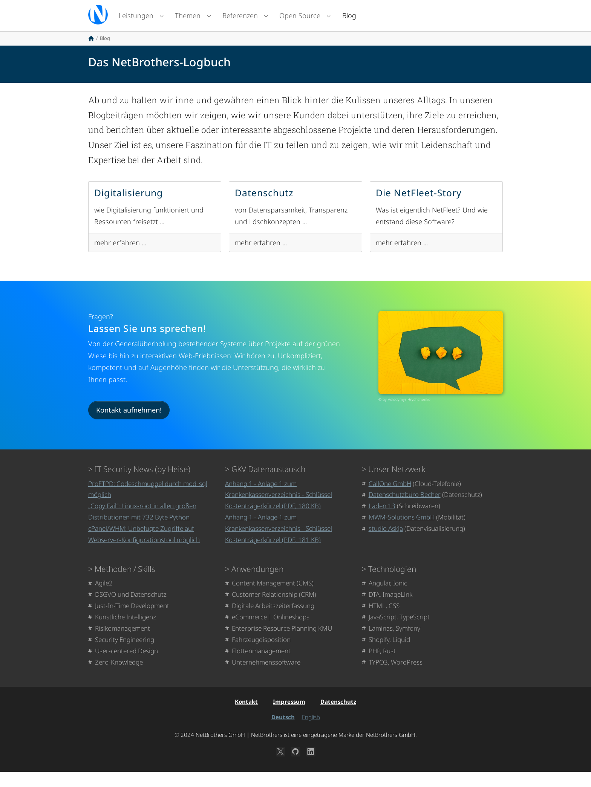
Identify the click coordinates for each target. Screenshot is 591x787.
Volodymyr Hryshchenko (409, 414)
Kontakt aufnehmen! (129, 424)
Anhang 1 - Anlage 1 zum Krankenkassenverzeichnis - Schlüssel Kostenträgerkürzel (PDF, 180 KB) (278, 510)
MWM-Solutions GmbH (402, 532)
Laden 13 (382, 521)
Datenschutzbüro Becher (405, 509)
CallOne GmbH (390, 498)
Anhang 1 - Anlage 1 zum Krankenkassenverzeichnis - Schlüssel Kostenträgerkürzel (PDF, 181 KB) (278, 543)
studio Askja (386, 543)
